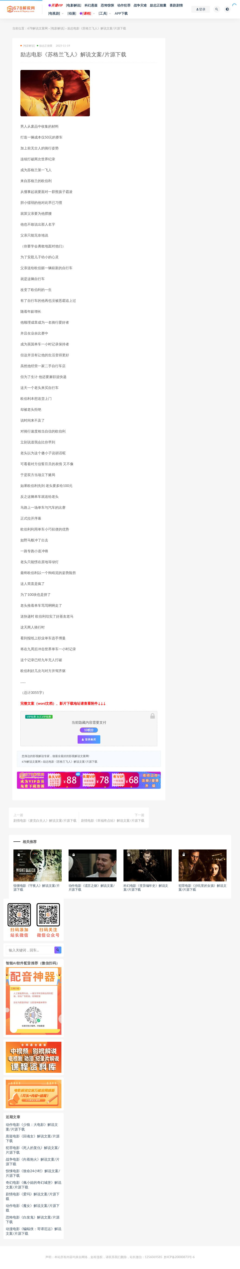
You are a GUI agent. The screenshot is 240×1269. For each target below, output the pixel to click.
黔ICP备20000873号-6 (179, 1257)
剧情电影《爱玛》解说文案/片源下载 (33, 1196)
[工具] (103, 13)
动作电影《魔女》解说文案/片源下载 (33, 1207)
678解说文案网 (37, 28)
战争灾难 (140, 5)
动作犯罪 (123, 5)
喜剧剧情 (176, 5)
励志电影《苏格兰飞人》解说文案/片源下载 (70, 761)
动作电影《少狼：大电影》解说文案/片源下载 (32, 1126)
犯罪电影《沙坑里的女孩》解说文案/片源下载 (203, 887)
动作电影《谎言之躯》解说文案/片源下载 (92, 887)
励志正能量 (158, 5)
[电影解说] (73, 5)
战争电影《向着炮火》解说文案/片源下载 (33, 1161)
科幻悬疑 (91, 5)
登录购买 (89, 739)
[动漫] (71, 13)
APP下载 (121, 13)
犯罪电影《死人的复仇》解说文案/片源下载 (33, 1150)
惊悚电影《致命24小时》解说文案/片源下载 (33, 1173)
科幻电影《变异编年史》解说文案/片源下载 (145, 887)
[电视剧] (54, 13)
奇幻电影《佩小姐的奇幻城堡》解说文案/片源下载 (33, 1184)
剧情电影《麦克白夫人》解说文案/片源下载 (44, 820)
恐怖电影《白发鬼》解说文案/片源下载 (33, 1219)
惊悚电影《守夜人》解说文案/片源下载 (36, 887)
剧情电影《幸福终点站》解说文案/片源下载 (112, 820)
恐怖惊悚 (107, 5)
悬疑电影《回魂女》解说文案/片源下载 (33, 1138)
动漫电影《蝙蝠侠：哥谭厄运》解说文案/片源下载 (33, 1231)
